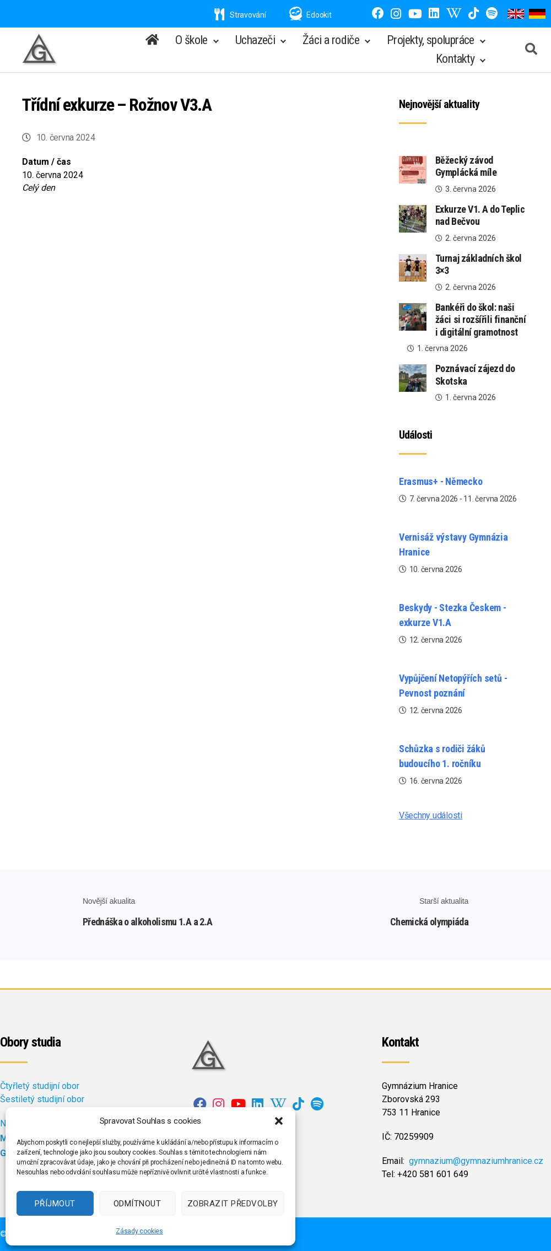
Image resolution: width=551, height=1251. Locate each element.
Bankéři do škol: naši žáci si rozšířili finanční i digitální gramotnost (480, 319)
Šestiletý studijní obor (42, 1099)
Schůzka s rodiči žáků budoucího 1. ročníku (442, 756)
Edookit (318, 14)
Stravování (240, 14)
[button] (278, 1120)
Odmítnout (137, 1204)
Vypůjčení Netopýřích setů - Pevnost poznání (453, 685)
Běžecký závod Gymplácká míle (466, 166)
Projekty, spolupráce (430, 40)
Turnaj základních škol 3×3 (478, 264)
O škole (191, 40)
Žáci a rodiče (330, 40)
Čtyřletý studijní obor (39, 1086)
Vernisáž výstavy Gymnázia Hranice (453, 544)
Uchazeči (255, 40)
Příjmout (55, 1204)
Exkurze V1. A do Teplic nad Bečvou (480, 215)
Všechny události (430, 815)
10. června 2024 (65, 137)
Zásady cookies (139, 1231)
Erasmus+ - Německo (441, 481)
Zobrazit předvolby (232, 1204)
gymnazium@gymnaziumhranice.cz (476, 1161)
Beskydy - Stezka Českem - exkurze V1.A (452, 615)
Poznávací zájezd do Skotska (475, 375)
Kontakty (455, 59)
